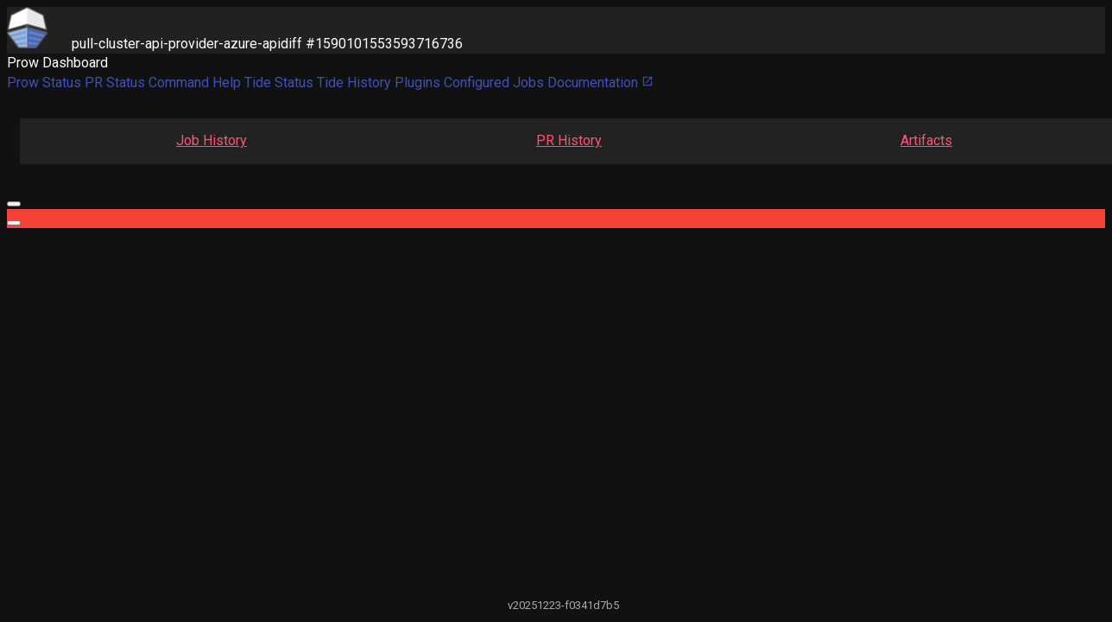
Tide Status (278, 82)
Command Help (194, 82)
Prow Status (44, 82)
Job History (211, 140)
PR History (569, 140)
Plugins (417, 82)
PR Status (115, 82)
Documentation (600, 82)
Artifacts (926, 140)
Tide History (354, 82)
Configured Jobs (494, 82)
